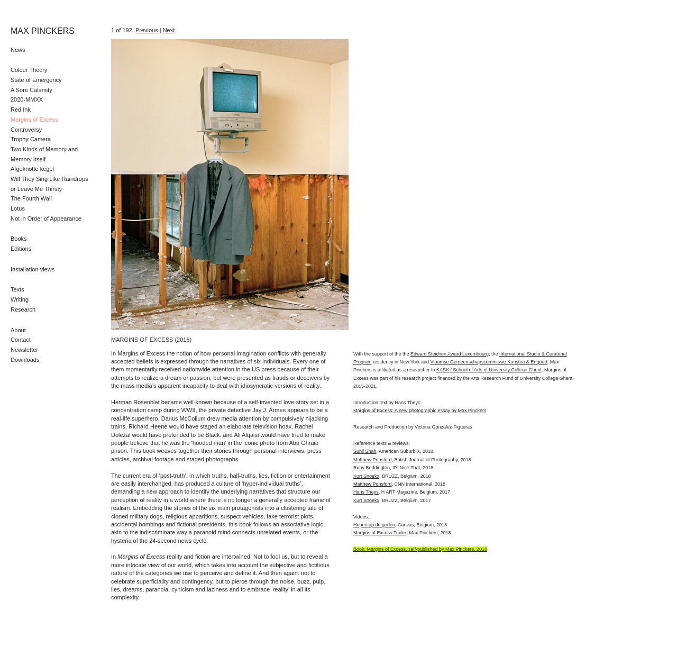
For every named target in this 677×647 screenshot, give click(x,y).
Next (169, 30)
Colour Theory (29, 70)
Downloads (25, 360)
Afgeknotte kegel (32, 169)
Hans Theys (366, 492)
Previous (146, 30)
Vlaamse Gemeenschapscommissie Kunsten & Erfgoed (489, 361)
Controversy (26, 129)
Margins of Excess (34, 119)
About (18, 330)
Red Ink (21, 109)
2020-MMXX (27, 99)
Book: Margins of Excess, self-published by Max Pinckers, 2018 (420, 549)
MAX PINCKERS (43, 30)
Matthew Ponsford (372, 459)
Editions (21, 248)
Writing (20, 299)
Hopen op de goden (374, 524)
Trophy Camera (31, 139)
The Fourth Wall (31, 198)
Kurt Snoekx (366, 476)
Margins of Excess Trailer (380, 532)
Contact (21, 339)
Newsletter (24, 350)
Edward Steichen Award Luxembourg (449, 354)
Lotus (18, 208)
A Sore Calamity (31, 90)
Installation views (32, 269)
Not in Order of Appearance (46, 218)
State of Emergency (36, 80)
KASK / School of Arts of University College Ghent (489, 369)
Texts (17, 289)
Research (23, 309)
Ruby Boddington (371, 467)
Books (19, 238)
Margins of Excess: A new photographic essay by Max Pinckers (420, 410)
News (18, 50)
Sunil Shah (365, 451)
